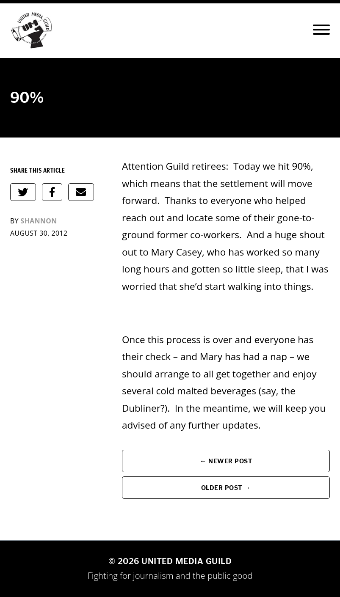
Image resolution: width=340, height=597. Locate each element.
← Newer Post (226, 461)
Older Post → (226, 488)
